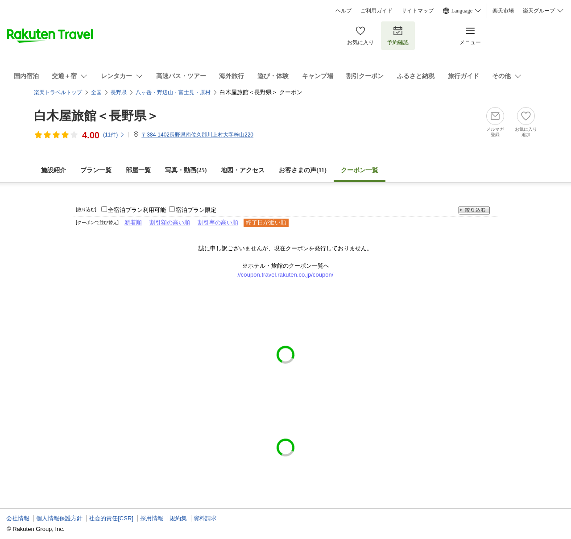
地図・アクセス (243, 170)
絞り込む (474, 210)
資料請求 (205, 518)
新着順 (133, 222)
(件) (114, 134)
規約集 (178, 518)
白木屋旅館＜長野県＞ (96, 116)
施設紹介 (53, 170)
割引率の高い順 (218, 222)
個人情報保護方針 (59, 518)
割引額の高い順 (169, 222)
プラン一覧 (96, 170)
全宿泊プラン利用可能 (137, 210)
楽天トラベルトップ (58, 92)
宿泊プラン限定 (196, 210)
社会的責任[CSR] (111, 518)
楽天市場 (503, 11)
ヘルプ (343, 11)
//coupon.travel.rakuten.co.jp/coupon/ (286, 274)
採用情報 (151, 518)
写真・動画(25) (186, 170)
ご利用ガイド (376, 11)
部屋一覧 (138, 170)
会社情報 (17, 518)
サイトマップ (417, 11)
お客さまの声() (303, 170)
